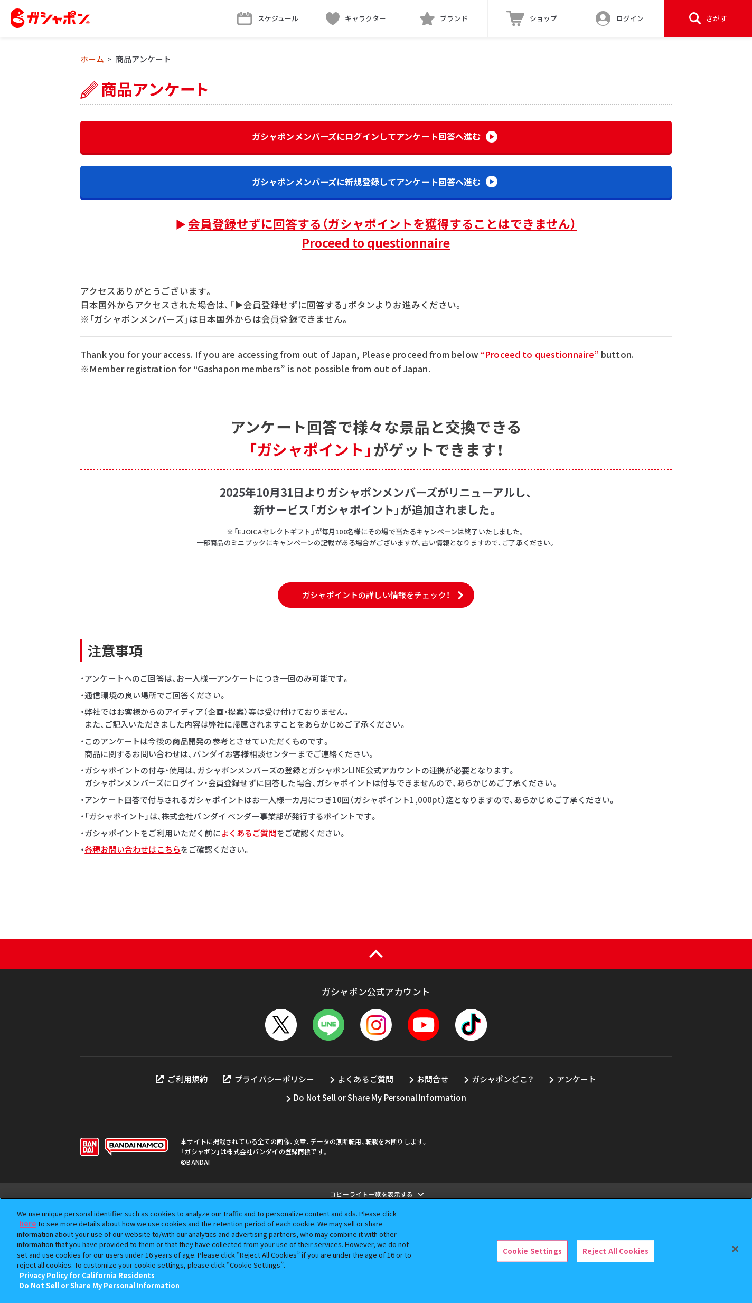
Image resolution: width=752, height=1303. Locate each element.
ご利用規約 (182, 1176)
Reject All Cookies (615, 1251)
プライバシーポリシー (269, 1176)
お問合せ (433, 1176)
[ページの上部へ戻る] (376, 1051)
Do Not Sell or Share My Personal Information (380, 1195)
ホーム (92, 58)
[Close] (735, 1249)
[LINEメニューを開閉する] (328, 1122)
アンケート (576, 1176)
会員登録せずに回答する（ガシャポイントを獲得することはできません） (382, 238)
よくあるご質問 (249, 930)
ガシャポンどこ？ (503, 1176)
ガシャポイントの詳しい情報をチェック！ (376, 692)
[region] (376, 1250)
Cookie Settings (532, 1251)
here (28, 1224)
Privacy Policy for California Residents (87, 1275)
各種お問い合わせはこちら (132, 946)
